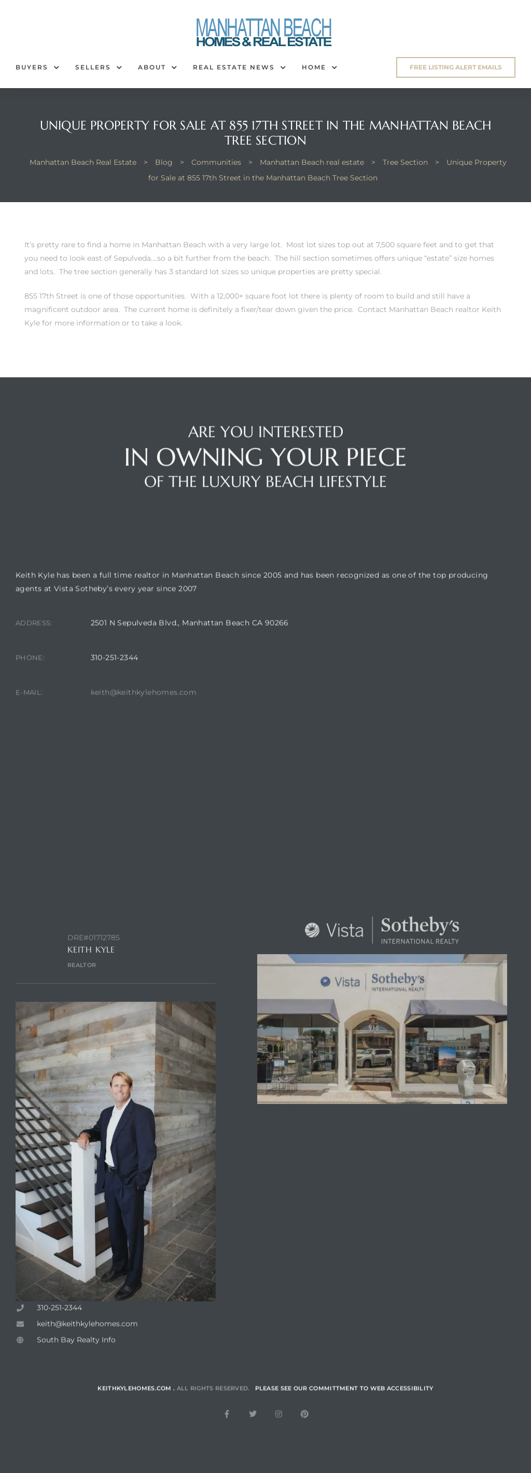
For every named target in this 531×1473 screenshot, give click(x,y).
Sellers (98, 67)
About (157, 67)
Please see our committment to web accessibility (344, 1402)
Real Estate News (239, 67)
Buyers (38, 67)
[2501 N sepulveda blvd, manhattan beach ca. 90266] (281, 811)
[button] (455, 67)
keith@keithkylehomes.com (144, 715)
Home (320, 67)
